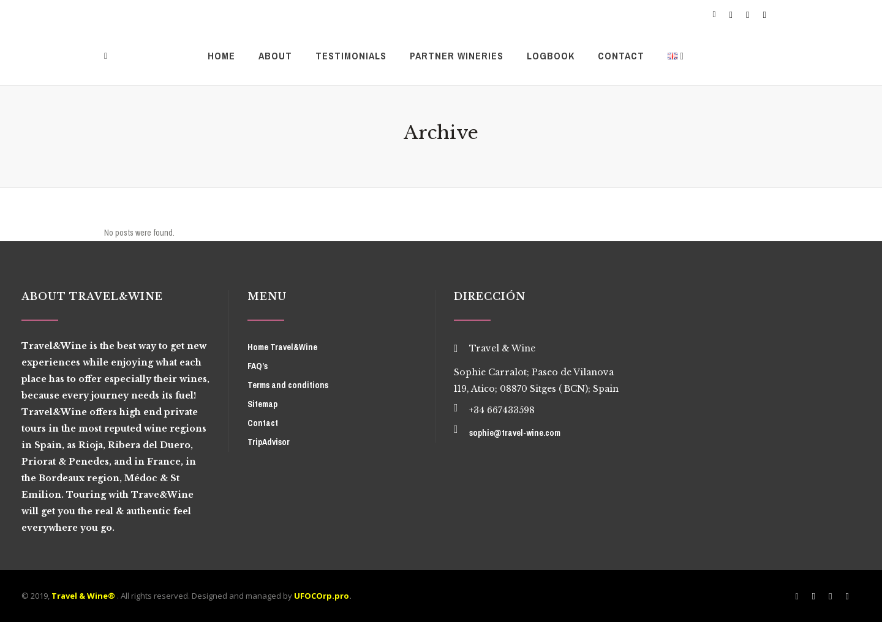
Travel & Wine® (83, 595)
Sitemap (262, 404)
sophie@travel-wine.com (514, 432)
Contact (262, 423)
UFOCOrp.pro (321, 595)
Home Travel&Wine (282, 347)
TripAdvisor (268, 442)
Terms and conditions (287, 385)
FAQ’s (257, 366)
